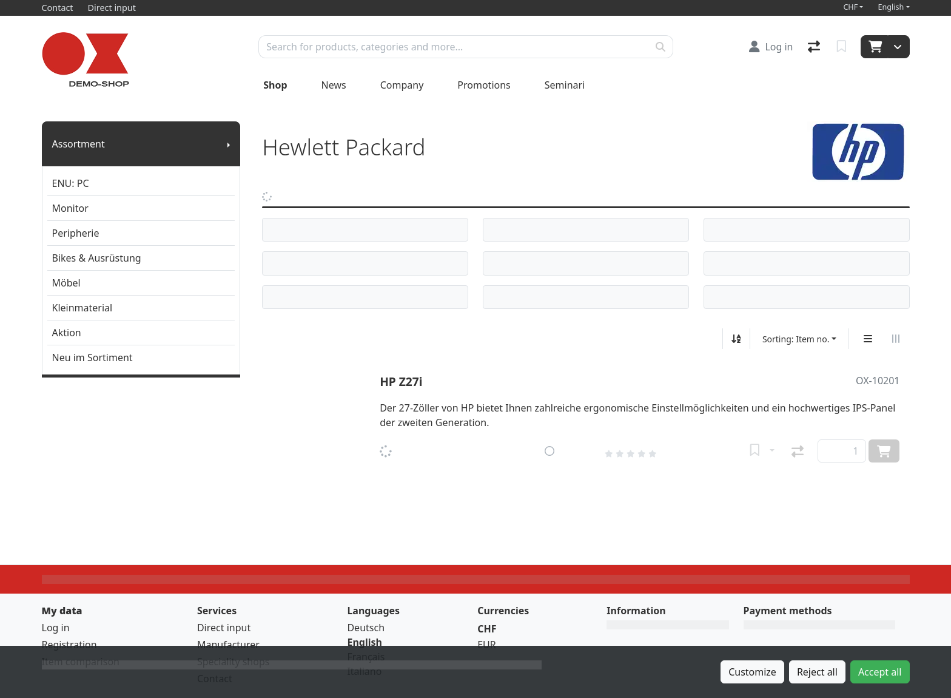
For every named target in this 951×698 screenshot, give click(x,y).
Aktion (66, 332)
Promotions (483, 85)
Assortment (78, 144)
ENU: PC (70, 183)
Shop (275, 85)
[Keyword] (453, 46)
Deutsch (366, 627)
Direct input (223, 627)
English (891, 7)
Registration (69, 644)
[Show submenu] (229, 144)
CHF (850, 7)
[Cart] (874, 46)
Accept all (880, 672)
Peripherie (75, 233)
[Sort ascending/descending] (736, 338)
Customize (752, 672)
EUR (486, 644)
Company (402, 85)
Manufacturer (228, 644)
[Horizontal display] (896, 338)
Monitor (70, 208)
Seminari (565, 85)
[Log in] (771, 47)
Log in (56, 627)
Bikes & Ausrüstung (96, 258)
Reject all (817, 672)
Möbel (66, 283)
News (333, 85)
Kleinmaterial (82, 307)
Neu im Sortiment (92, 357)
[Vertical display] (868, 338)
